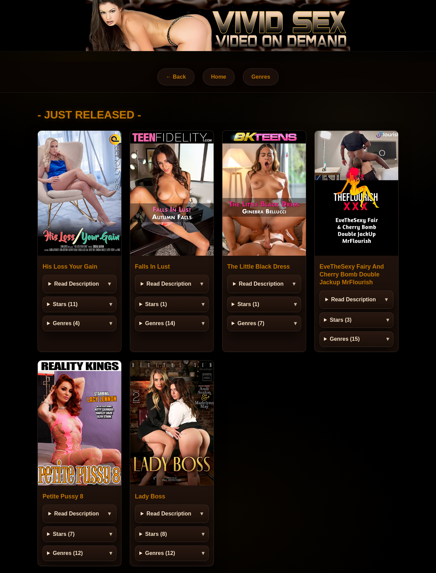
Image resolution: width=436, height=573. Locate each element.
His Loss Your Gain (70, 266)
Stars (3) (341, 320)
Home (218, 77)
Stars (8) (156, 534)
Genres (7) (250, 323)
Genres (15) (345, 339)
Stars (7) (64, 534)
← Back (176, 77)
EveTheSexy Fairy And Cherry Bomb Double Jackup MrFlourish (352, 274)
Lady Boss (150, 496)
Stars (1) (156, 304)
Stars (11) (65, 304)
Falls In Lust (152, 266)
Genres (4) (66, 323)
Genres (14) (160, 323)
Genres (260, 77)
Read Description (76, 284)
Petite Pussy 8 (63, 496)
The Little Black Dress (258, 266)
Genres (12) (68, 553)
